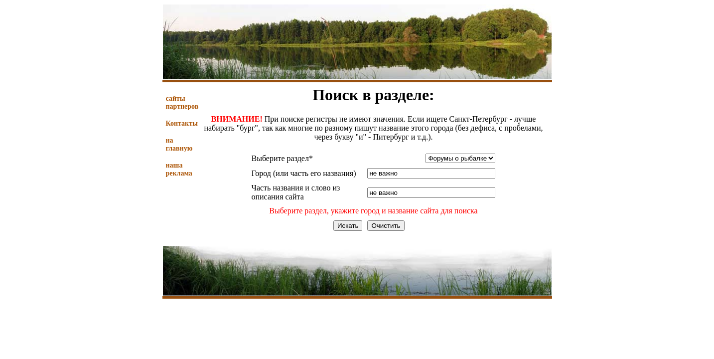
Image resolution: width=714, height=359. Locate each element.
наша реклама (179, 169)
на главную (179, 144)
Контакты (182, 123)
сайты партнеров (182, 102)
